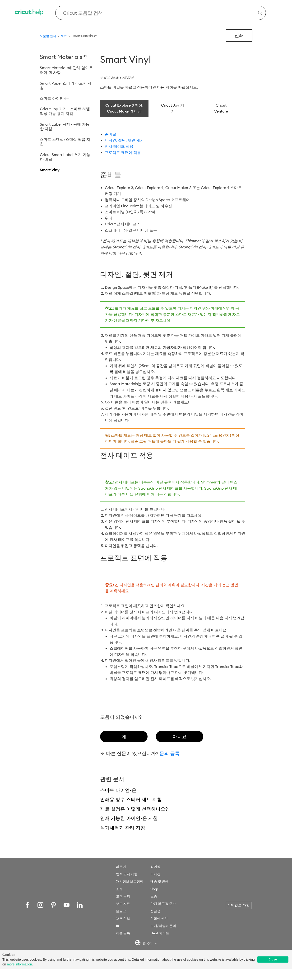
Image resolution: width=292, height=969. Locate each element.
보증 (153, 896)
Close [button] (273, 959)
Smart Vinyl (50, 169)
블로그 (121, 911)
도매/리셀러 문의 (163, 926)
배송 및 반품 (159, 881)
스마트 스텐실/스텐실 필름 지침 (65, 142)
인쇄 (239, 35)
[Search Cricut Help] (160, 13)
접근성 (155, 911)
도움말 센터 (48, 36)
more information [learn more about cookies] (19, 964)
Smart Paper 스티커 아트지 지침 (65, 85)
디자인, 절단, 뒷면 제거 (124, 140)
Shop (154, 889)
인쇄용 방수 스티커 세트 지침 (131, 799)
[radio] (124, 736)
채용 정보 (123, 918)
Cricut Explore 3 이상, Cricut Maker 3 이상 (124, 108)
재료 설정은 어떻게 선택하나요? (134, 809)
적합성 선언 (159, 918)
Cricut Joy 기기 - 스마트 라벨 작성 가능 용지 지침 (65, 111)
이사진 (155, 874)
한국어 (144, 943)
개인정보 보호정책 (129, 881)
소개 (119, 889)
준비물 (110, 134)
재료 (64, 36)
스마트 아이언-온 (54, 98)
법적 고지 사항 (126, 874)
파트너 (121, 867)
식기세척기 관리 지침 (122, 828)
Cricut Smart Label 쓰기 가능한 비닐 (65, 157)
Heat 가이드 (159, 933)
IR (117, 926)
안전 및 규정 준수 (163, 904)
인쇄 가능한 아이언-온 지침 (129, 818)
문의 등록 (169, 753)
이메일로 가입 (238, 905)
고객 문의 (123, 896)
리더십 (155, 867)
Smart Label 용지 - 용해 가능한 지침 (64, 126)
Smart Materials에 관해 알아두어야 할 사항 (66, 70)
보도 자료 (123, 904)
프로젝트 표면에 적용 (123, 152)
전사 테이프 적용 (119, 146)
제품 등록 (123, 933)
